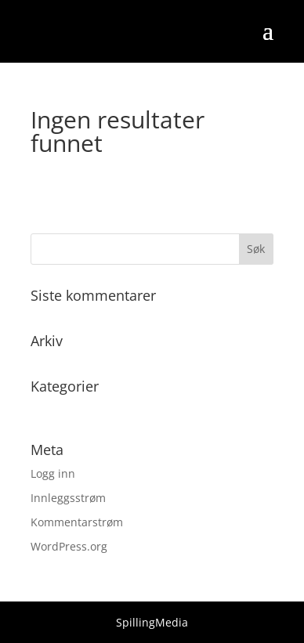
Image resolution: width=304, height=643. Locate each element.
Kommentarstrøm (77, 522)
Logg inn (53, 473)
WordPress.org (69, 546)
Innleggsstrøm (68, 497)
